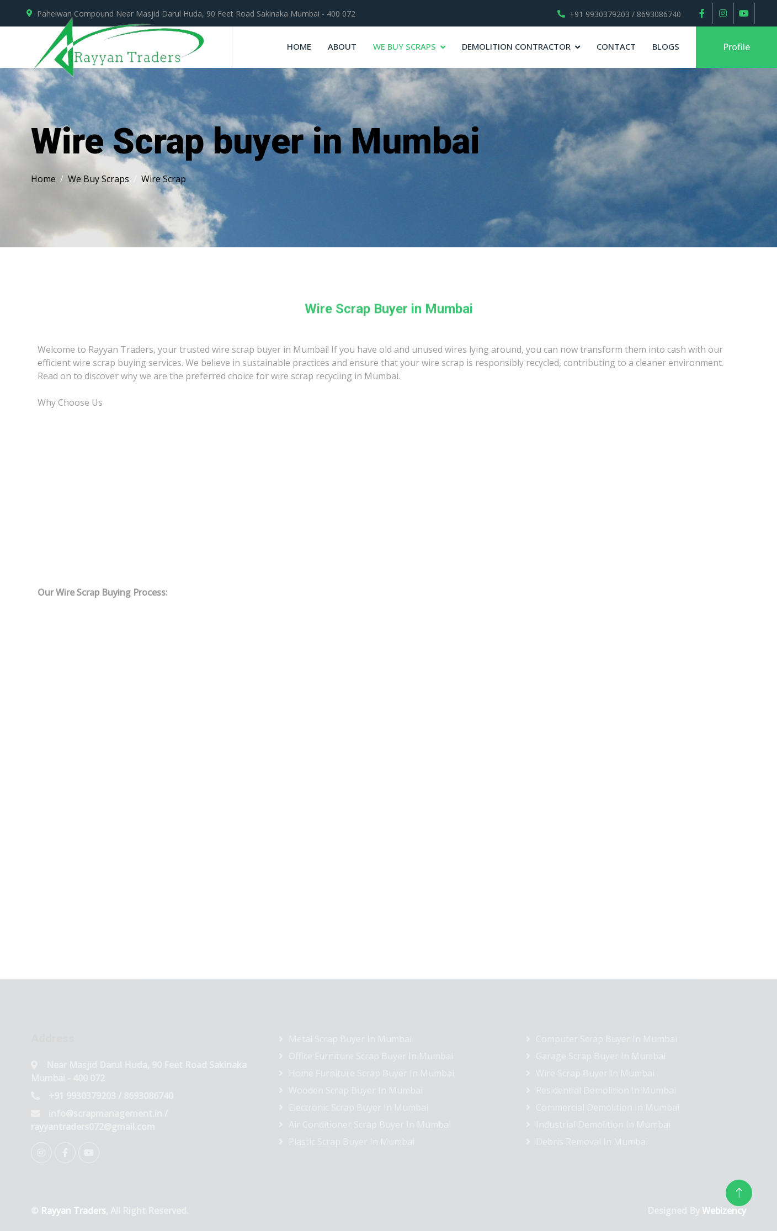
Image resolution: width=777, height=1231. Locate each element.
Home (299, 46)
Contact (616, 46)
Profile (736, 47)
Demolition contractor (516, 46)
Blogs (665, 46)
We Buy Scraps (404, 46)
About (342, 46)
